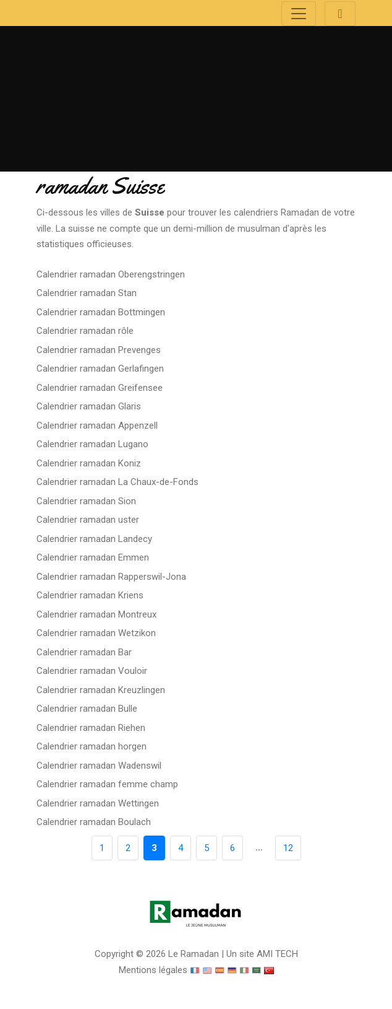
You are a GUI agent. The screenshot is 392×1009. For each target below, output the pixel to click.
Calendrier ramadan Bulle (86, 708)
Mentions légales (153, 970)
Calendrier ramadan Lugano (92, 444)
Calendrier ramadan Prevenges (98, 350)
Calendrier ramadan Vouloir (91, 670)
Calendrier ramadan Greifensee (99, 387)
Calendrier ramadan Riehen (90, 727)
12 (288, 848)
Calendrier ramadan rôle (85, 330)
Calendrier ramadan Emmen (92, 557)
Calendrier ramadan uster (87, 519)
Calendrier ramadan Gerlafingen (100, 368)
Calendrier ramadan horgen (91, 746)
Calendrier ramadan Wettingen (97, 803)
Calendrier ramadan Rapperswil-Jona (111, 576)
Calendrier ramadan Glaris (88, 406)
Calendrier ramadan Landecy (94, 538)
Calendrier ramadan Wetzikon (96, 633)
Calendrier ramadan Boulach (93, 822)
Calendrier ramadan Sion (86, 501)
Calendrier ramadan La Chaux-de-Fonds (117, 481)
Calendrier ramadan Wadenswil (98, 765)
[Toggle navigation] (298, 13)
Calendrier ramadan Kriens (89, 595)
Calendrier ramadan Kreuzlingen (100, 690)
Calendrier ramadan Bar (84, 652)
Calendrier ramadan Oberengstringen (110, 274)
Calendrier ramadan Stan (86, 293)
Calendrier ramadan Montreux (96, 614)
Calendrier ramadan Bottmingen (100, 312)
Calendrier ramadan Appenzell (97, 425)
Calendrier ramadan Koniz (88, 463)
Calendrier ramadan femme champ (107, 784)
